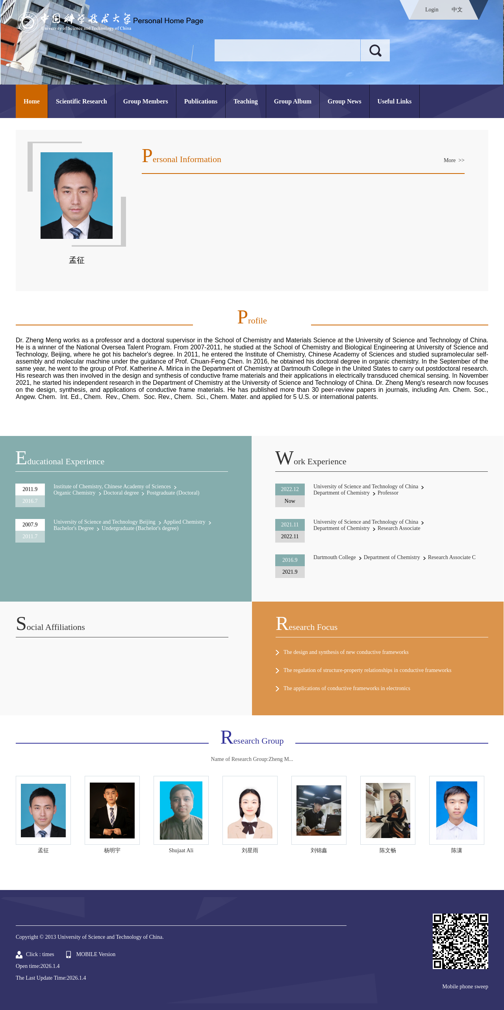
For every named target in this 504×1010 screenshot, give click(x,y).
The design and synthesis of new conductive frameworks (346, 652)
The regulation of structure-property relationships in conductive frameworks (367, 670)
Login (431, 10)
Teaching (245, 101)
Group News (344, 101)
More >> (454, 160)
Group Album (292, 101)
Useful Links (395, 101)
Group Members (145, 101)
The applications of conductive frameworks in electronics (347, 688)
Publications (200, 101)
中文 (457, 10)
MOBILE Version (96, 954)
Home (32, 101)
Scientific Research (81, 101)
